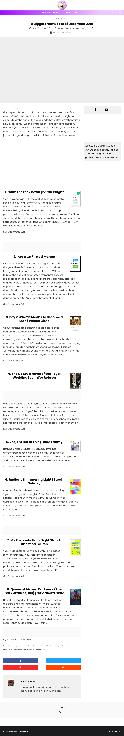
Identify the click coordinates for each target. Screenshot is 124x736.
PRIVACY (25, 731)
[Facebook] (109, 12)
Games (55, 12)
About (66, 12)
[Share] (15, 660)
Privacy (77, 12)
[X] (113, 12)
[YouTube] (116, 12)
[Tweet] (41, 660)
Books (58, 19)
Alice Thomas (57, 32)
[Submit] (15, 667)
